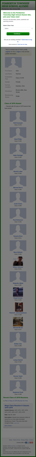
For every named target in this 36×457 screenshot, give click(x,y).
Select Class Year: (8, 25)
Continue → (18, 34)
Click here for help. (22, 44)
